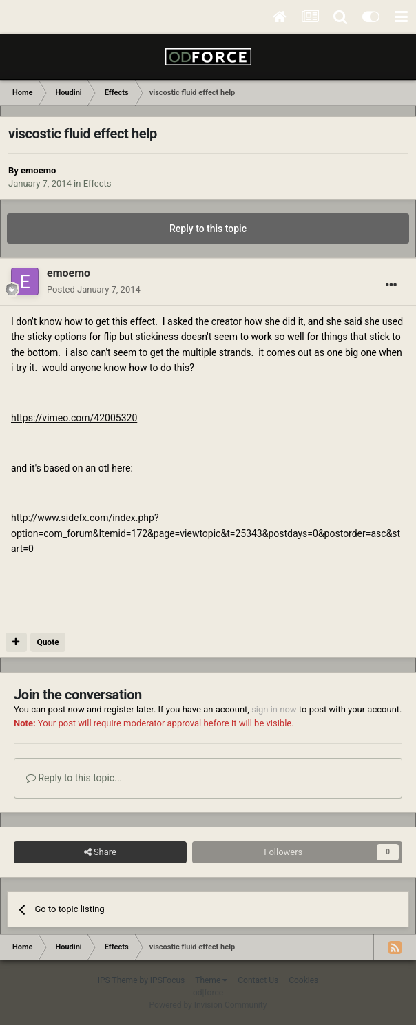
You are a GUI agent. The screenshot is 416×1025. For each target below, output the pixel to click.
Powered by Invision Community (208, 1005)
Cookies (303, 980)
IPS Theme (118, 980)
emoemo (38, 170)
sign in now (274, 709)
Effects (97, 183)
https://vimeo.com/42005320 (74, 417)
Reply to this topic (208, 228)
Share (100, 852)
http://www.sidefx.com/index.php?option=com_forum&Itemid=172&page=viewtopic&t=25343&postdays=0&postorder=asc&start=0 (205, 533)
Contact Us (258, 980)
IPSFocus (167, 980)
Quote (48, 642)
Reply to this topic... (74, 777)
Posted (94, 289)
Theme (211, 980)
